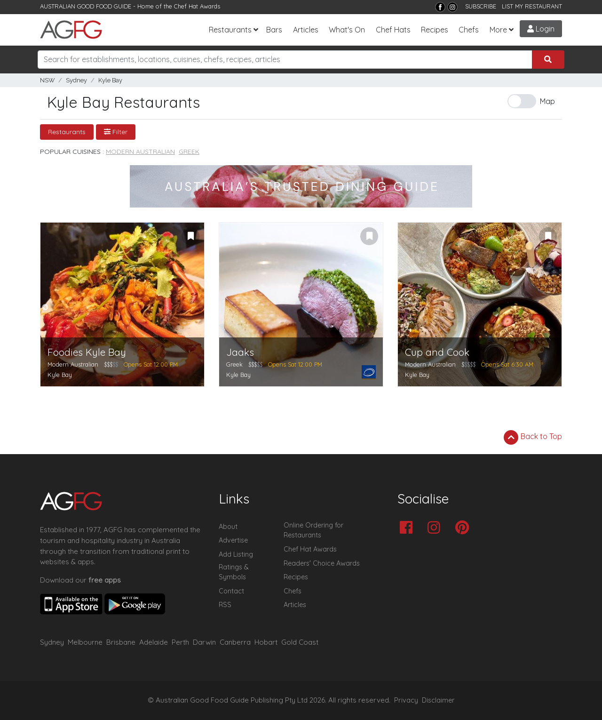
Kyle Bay (110, 80)
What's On (347, 29)
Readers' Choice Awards (322, 563)
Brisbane (120, 642)
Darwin (204, 642)
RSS (225, 604)
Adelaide (153, 642)
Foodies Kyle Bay (87, 352)
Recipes (434, 29)
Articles (305, 29)
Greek (189, 151)
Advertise (233, 540)
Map (547, 101)
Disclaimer (438, 700)
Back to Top (533, 437)
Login (540, 28)
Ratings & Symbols (234, 572)
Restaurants (230, 29)
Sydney (76, 80)
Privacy (406, 700)
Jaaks (240, 352)
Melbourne (85, 642)
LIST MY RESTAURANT (532, 6)
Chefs (469, 29)
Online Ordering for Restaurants (313, 530)
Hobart (265, 642)
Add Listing (236, 554)
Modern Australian (140, 151)
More (498, 29)
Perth (180, 642)
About (228, 526)
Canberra (235, 642)
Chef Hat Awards (197, 6)
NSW (47, 80)
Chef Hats (393, 29)
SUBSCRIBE (480, 6)
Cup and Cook (437, 352)
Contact (231, 591)
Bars (274, 29)
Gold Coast (299, 642)
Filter (115, 132)
